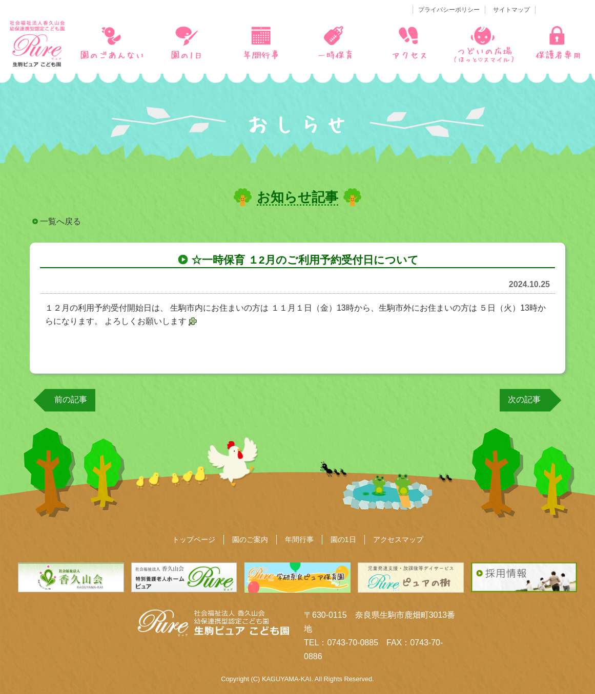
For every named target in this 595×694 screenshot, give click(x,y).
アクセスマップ (398, 539)
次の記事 (524, 399)
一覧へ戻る (60, 221)
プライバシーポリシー (449, 9)
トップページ (193, 539)
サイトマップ (511, 9)
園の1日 (343, 539)
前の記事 (70, 399)
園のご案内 (250, 539)
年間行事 (299, 539)
